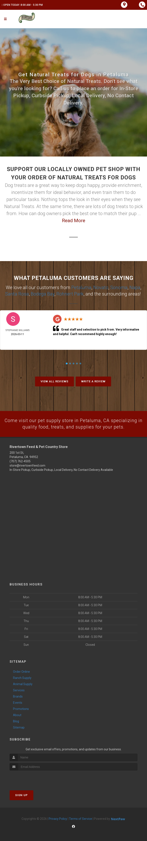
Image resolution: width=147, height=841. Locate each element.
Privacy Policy (58, 818)
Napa (134, 287)
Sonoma (119, 287)
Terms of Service (80, 818)
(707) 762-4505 (20, 461)
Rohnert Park (70, 293)
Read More (73, 220)
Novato (100, 287)
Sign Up (21, 795)
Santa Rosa (17, 293)
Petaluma (81, 287)
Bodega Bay (42, 293)
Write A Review (93, 381)
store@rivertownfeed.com (27, 465)
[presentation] (32, 778)
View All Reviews (54, 381)
